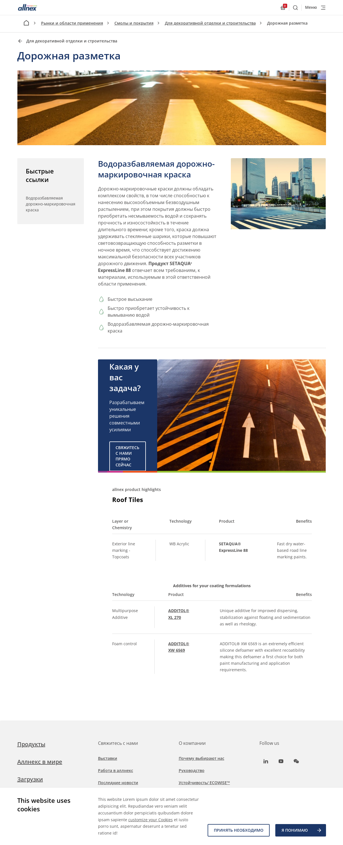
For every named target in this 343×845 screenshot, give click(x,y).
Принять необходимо (238, 830)
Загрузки (30, 779)
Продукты (31, 744)
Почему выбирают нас (201, 758)
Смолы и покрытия (134, 23)
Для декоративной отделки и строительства (210, 23)
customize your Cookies (150, 819)
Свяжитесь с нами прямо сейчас (127, 456)
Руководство (191, 770)
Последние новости (118, 782)
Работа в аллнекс (115, 770)
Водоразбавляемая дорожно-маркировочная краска (50, 204)
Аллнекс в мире (39, 761)
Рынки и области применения (72, 23)
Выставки (107, 758)
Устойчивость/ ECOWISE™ (204, 782)
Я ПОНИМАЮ (302, 830)
